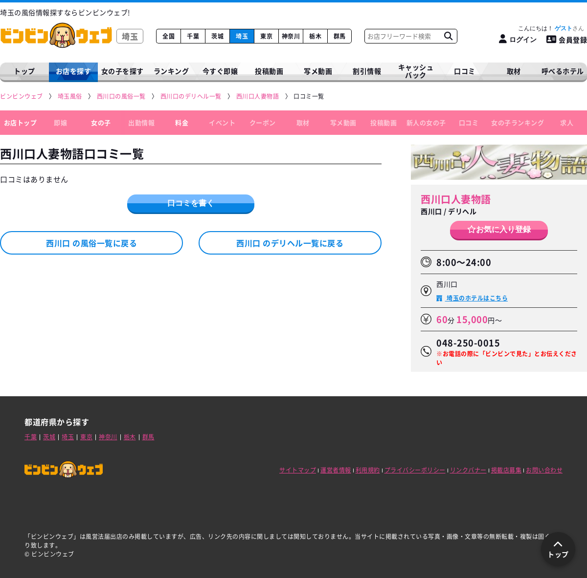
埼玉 (242, 36)
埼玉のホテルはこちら (476, 298)
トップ (24, 71)
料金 (181, 122)
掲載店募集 (506, 470)
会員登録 (566, 39)
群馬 (340, 36)
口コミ (464, 71)
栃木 (315, 36)
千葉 (193, 36)
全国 (168, 36)
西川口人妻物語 (456, 199)
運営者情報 (335, 470)
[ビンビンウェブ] (22, 96)
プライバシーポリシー (415, 470)
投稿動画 (269, 71)
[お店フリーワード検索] (448, 36)
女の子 (101, 122)
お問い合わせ (544, 470)
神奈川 (291, 36)
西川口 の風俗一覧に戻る (91, 243)
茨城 (217, 36)
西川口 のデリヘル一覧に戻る (289, 243)
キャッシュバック (416, 71)
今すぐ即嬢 (220, 71)
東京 (266, 36)
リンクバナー (468, 470)
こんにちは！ (551, 28)
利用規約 (368, 470)
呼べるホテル (563, 71)
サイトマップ (297, 470)
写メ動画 (318, 71)
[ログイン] (518, 39)
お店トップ (20, 122)
